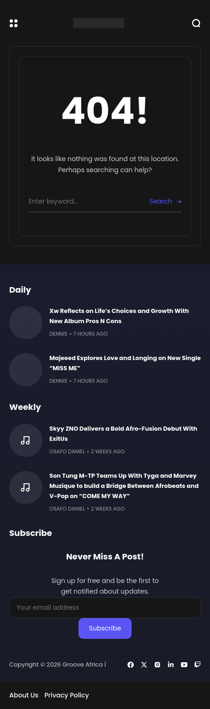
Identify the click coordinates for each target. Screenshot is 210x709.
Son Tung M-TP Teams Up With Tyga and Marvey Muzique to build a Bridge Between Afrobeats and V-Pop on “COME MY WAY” (123, 485)
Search (161, 201)
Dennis (58, 333)
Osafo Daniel (67, 451)
